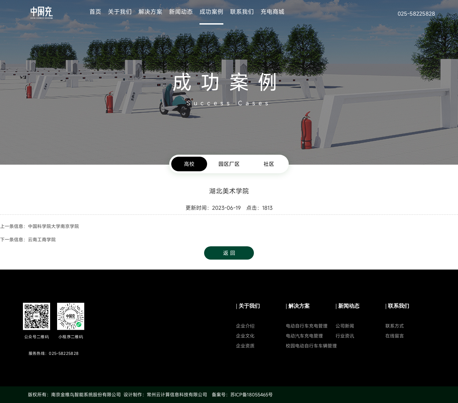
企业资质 (245, 346)
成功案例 (211, 12)
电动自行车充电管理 (307, 326)
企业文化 (245, 336)
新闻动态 (181, 12)
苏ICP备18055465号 (251, 394)
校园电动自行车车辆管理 (311, 346)
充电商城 (272, 12)
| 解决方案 (298, 306)
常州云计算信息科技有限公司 (177, 394)
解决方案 (150, 12)
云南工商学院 (42, 239)
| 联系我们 (397, 306)
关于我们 (120, 12)
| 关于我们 (248, 306)
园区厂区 (229, 164)
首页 (95, 12)
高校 (189, 164)
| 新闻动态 (347, 306)
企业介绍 (245, 326)
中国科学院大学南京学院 (53, 226)
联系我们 (242, 12)
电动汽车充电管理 (304, 336)
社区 (269, 164)
